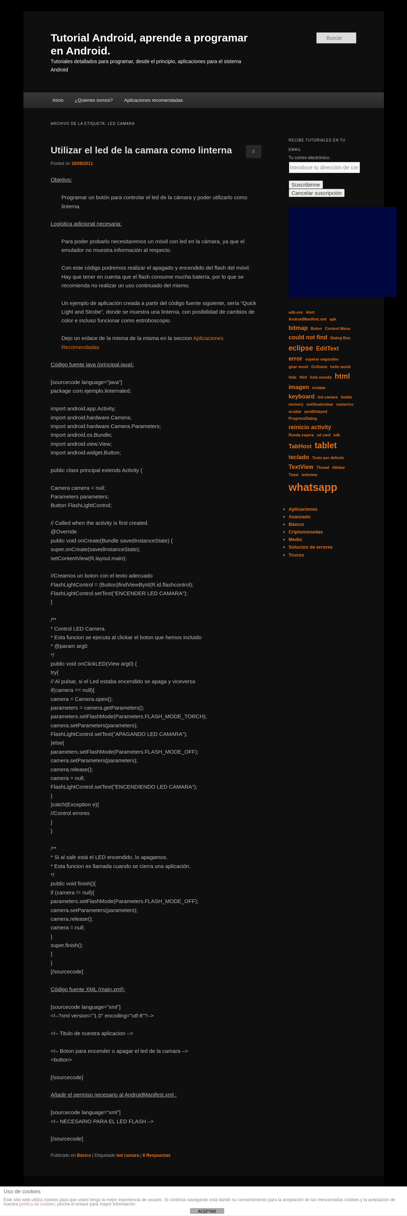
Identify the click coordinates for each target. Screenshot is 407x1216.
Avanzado (300, 516)
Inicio (58, 100)
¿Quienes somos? (94, 100)
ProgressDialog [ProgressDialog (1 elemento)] (303, 418)
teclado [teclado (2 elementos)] (299, 457)
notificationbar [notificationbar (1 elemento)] (319, 404)
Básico (84, 1155)
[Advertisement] (343, 252)
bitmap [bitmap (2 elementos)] (298, 327)
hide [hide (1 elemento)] (293, 377)
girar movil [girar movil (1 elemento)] (298, 367)
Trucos (296, 555)
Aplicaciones (303, 509)
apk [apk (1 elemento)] (332, 319)
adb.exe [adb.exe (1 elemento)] (296, 312)
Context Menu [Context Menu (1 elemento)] (337, 328)
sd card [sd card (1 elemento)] (324, 435)
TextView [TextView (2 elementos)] (301, 466)
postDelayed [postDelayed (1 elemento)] (315, 411)
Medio (295, 539)
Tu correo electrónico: (310, 157)
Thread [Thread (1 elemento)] (323, 467)
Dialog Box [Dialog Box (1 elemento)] (340, 338)
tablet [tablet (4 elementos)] (326, 445)
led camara (127, 1155)
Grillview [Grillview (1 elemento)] (319, 367)
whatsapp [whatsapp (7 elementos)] (313, 487)
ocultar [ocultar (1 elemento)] (295, 411)
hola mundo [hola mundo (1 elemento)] (321, 377)
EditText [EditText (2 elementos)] (327, 348)
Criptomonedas (306, 532)
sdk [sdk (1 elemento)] (336, 435)
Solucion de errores (311, 547)
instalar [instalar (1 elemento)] (319, 387)
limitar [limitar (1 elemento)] (346, 397)
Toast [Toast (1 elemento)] (294, 474)
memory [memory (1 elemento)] (296, 404)
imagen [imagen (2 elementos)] (299, 387)
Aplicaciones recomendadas (153, 100)
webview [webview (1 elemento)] (309, 474)
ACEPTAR (207, 1211)
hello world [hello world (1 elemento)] (340, 367)
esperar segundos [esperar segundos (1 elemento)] (322, 359)
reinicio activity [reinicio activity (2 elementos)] (310, 427)
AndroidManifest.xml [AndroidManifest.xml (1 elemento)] (308, 319)
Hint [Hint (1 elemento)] (303, 377)
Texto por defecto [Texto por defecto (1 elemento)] (328, 458)
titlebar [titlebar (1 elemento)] (338, 467)
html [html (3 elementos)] (342, 376)
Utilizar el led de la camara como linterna (141, 150)
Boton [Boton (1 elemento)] (316, 328)
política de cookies (37, 1204)
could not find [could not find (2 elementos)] (308, 337)
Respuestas (157, 1155)
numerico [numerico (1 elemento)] (345, 404)
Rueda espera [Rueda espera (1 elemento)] (301, 435)
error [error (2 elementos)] (295, 358)
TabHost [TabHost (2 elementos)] (300, 446)
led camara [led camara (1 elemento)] (328, 397)
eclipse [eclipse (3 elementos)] (301, 348)
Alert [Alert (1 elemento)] (310, 312)
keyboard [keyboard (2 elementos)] (302, 396)
